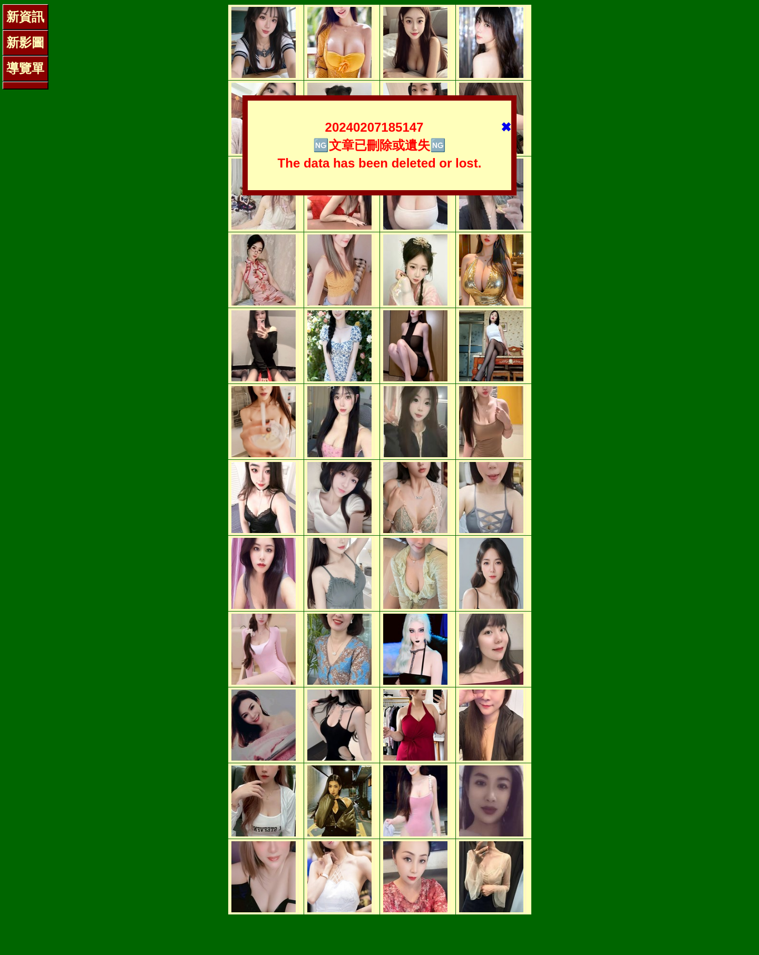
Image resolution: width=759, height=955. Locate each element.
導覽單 (25, 68)
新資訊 (25, 16)
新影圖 (25, 42)
